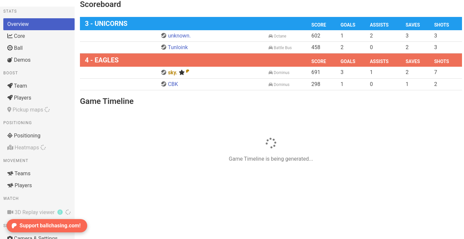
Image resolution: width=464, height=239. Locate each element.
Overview (18, 24)
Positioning (23, 135)
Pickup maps (28, 110)
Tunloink (174, 47)
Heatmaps (26, 147)
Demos (19, 60)
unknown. (176, 36)
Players (19, 98)
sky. (175, 72)
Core (16, 36)
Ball (15, 48)
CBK (169, 84)
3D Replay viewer (39, 212)
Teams (19, 173)
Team (17, 86)
